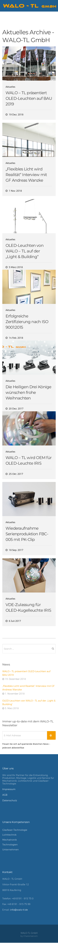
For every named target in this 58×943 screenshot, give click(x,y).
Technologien (10, 844)
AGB (4, 794)
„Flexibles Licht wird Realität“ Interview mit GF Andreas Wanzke (26, 175)
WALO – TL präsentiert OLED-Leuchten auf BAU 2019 (29, 98)
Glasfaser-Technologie (14, 829)
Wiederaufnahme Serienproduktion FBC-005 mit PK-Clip (27, 534)
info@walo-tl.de (19, 909)
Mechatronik (9, 839)
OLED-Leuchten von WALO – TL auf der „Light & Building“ (24, 251)
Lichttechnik (9, 834)
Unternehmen (10, 849)
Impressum (8, 789)
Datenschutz (9, 800)
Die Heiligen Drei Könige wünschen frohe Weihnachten (28, 392)
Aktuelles (10, 87)
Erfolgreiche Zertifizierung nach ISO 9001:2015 (27, 322)
